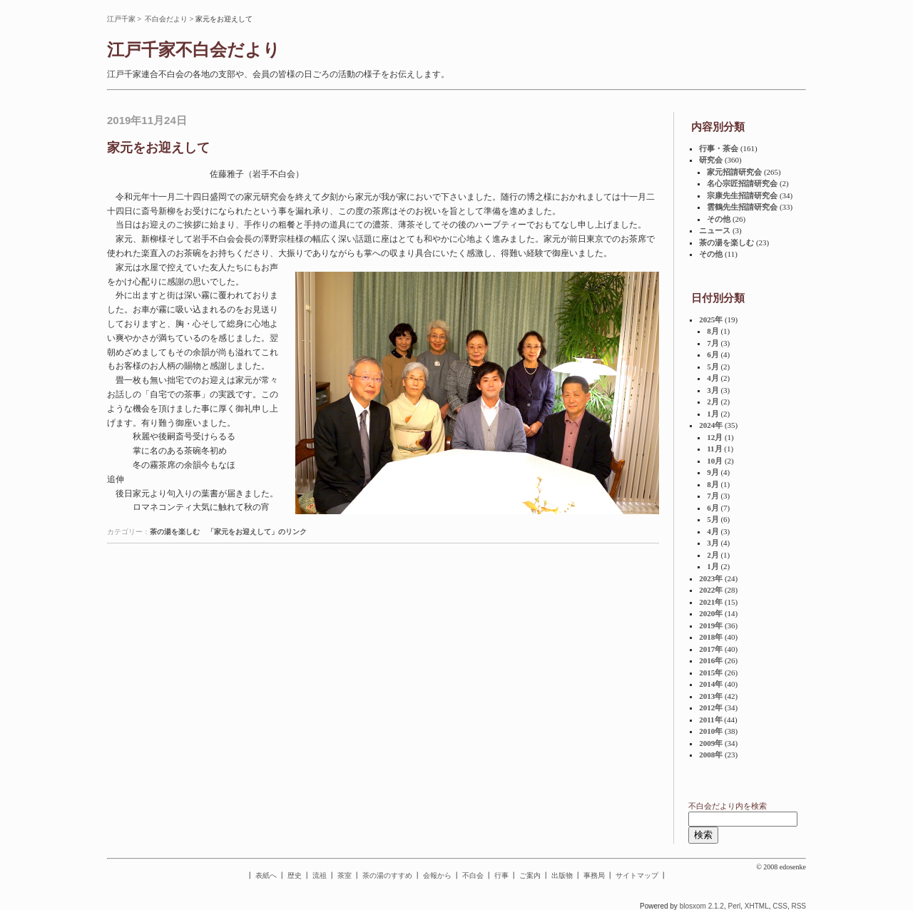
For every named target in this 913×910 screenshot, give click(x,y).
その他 (718, 219)
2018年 (711, 637)
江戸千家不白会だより (193, 50)
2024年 (711, 425)
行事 (501, 875)
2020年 (711, 613)
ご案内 (530, 875)
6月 (713, 354)
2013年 (711, 696)
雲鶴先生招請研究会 (742, 207)
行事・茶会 (718, 148)
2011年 (710, 719)
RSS (798, 906)
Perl (734, 906)
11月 (714, 448)
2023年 (711, 578)
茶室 (344, 875)
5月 (713, 366)
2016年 (711, 660)
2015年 (711, 672)
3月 (713, 390)
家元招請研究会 (734, 172)
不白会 (473, 875)
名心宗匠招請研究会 (742, 183)
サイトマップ (637, 875)
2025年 (711, 319)
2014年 (711, 684)
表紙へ (266, 875)
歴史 (294, 875)
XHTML (757, 906)
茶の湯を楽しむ (175, 532)
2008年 (711, 754)
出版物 (562, 875)
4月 (713, 378)
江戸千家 (121, 19)
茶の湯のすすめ (387, 875)
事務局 (594, 875)
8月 (713, 331)
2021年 (711, 602)
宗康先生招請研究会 (742, 195)
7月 (713, 343)
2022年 (711, 590)
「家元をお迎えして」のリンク (257, 532)
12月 (715, 437)
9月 (713, 472)
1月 (713, 413)
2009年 (711, 743)
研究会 (711, 159)
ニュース (714, 230)
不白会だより (166, 19)
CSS (779, 906)
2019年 (711, 625)
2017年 (711, 649)
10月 (715, 460)
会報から (437, 875)
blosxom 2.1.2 (702, 906)
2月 (713, 401)
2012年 (711, 707)
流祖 (319, 875)
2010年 (711, 731)
